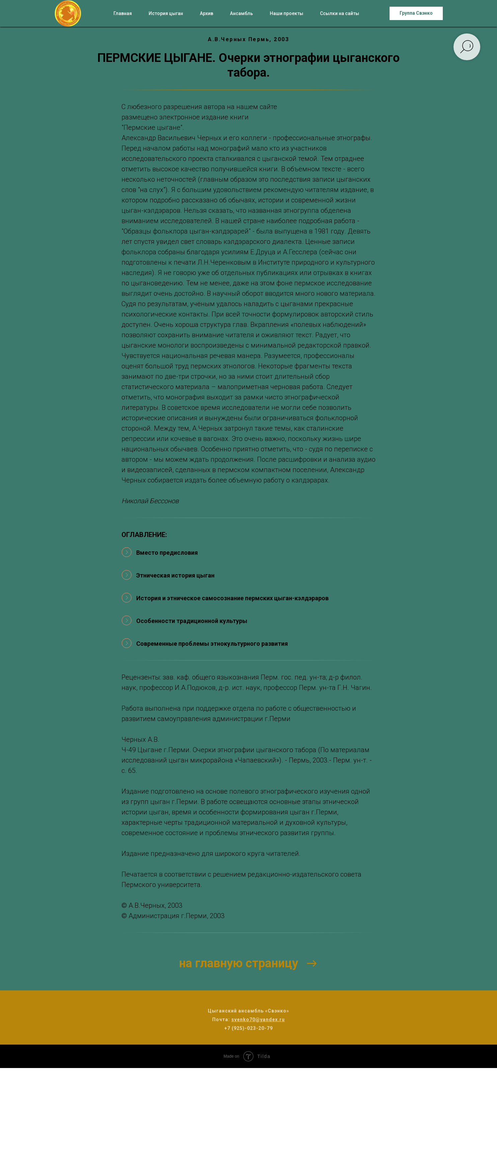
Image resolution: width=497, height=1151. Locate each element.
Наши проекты (286, 13)
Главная (122, 13)
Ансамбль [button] (241, 13)
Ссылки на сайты (339, 13)
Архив (206, 13)
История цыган (166, 13)
